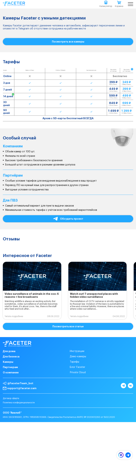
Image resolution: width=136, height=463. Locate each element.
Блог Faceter (77, 367)
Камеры (8, 362)
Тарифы (74, 362)
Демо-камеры (78, 356)
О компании (11, 372)
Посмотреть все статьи (68, 326)
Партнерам (10, 367)
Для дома (9, 351)
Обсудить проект (68, 219)
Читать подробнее (14, 316)
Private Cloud (78, 372)
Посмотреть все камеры (68, 41)
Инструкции (77, 351)
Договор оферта (11, 398)
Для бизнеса (11, 356)
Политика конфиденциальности (19, 403)
